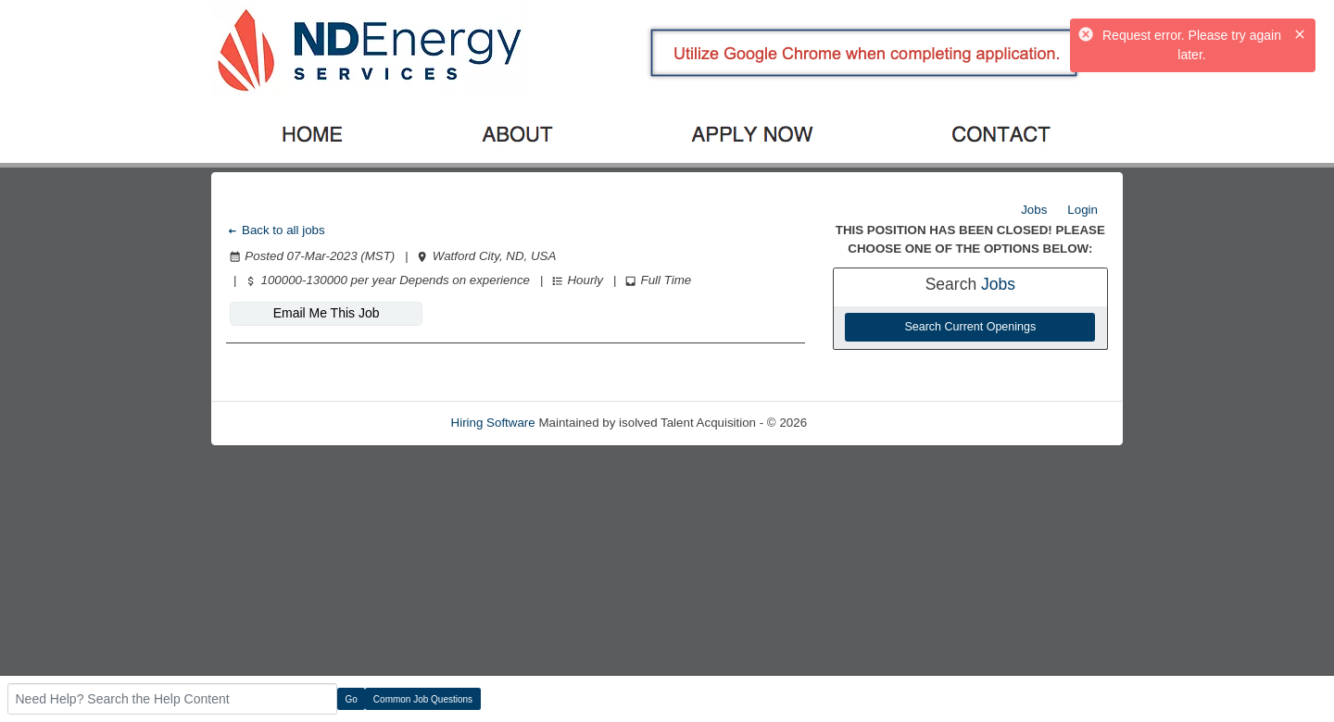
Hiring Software (493, 422)
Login (1082, 210)
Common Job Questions (422, 699)
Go (352, 699)
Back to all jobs (275, 230)
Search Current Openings (970, 326)
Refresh (862, 422)
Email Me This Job (326, 312)
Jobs (1034, 210)
